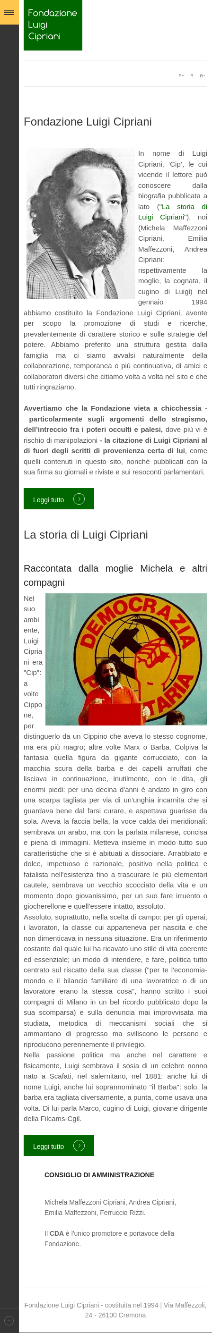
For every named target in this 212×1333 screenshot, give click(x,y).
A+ (181, 75)
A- (202, 75)
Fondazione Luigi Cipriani (53, 25)
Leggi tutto (48, 500)
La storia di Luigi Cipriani (86, 534)
